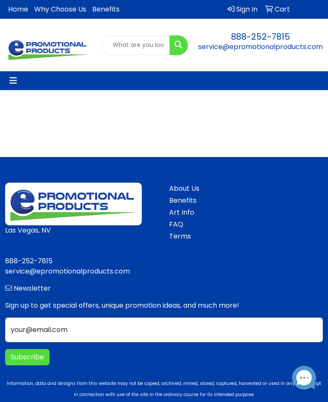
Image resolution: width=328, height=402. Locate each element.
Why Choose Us (60, 9)
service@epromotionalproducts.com (260, 47)
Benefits (106, 9)
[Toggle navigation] (13, 81)
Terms (180, 236)
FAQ (176, 224)
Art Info (181, 212)
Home (18, 9)
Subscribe (27, 357)
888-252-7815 (260, 37)
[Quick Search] (136, 45)
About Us (184, 188)
